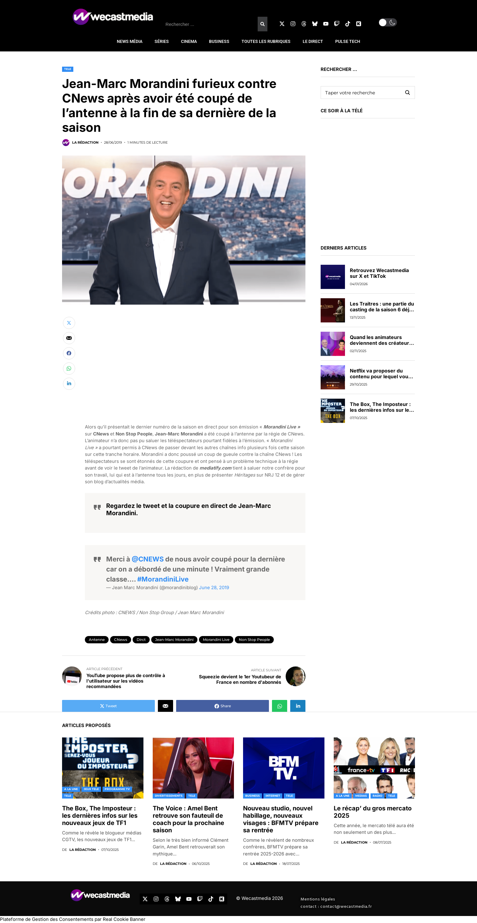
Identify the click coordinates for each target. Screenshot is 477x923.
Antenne (97, 639)
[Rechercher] (262, 24)
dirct (141, 639)
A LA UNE (71, 789)
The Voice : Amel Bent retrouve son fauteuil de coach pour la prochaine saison (188, 819)
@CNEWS (148, 559)
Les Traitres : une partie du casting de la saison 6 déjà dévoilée (382, 309)
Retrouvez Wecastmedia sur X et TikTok (379, 273)
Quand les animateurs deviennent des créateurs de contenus (381, 343)
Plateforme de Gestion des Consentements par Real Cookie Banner (72, 919)
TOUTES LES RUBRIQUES (266, 41)
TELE (67, 69)
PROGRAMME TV (117, 789)
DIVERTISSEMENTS (169, 795)
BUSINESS (219, 41)
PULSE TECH (347, 41)
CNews (120, 639)
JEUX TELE (91, 789)
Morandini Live (216, 639)
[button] (388, 22)
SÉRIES (162, 41)
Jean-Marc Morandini (174, 639)
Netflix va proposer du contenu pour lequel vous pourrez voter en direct (380, 376)
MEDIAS (361, 795)
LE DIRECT (313, 41)
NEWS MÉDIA (129, 41)
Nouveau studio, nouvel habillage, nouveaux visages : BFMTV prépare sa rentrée (281, 819)
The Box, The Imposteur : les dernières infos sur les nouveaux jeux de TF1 (381, 410)
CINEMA (189, 41)
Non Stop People (254, 639)
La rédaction (85, 143)
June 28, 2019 (214, 587)
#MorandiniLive (163, 579)
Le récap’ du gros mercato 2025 (373, 812)
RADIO (377, 795)
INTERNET (273, 795)
